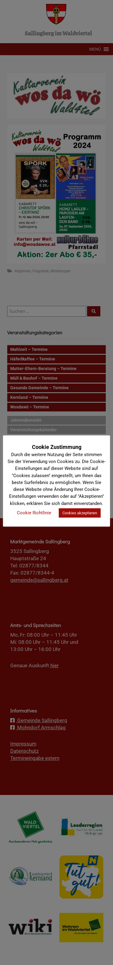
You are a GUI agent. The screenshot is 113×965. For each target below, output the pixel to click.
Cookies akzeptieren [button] (79, 513)
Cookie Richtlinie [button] (34, 512)
